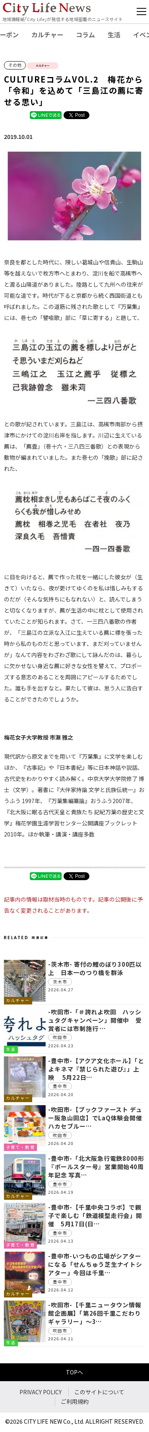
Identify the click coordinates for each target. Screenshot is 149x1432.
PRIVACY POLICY (40, 1392)
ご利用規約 (75, 1401)
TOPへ (74, 1372)
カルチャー (47, 34)
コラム (85, 34)
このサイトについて (99, 1392)
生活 (114, 34)
